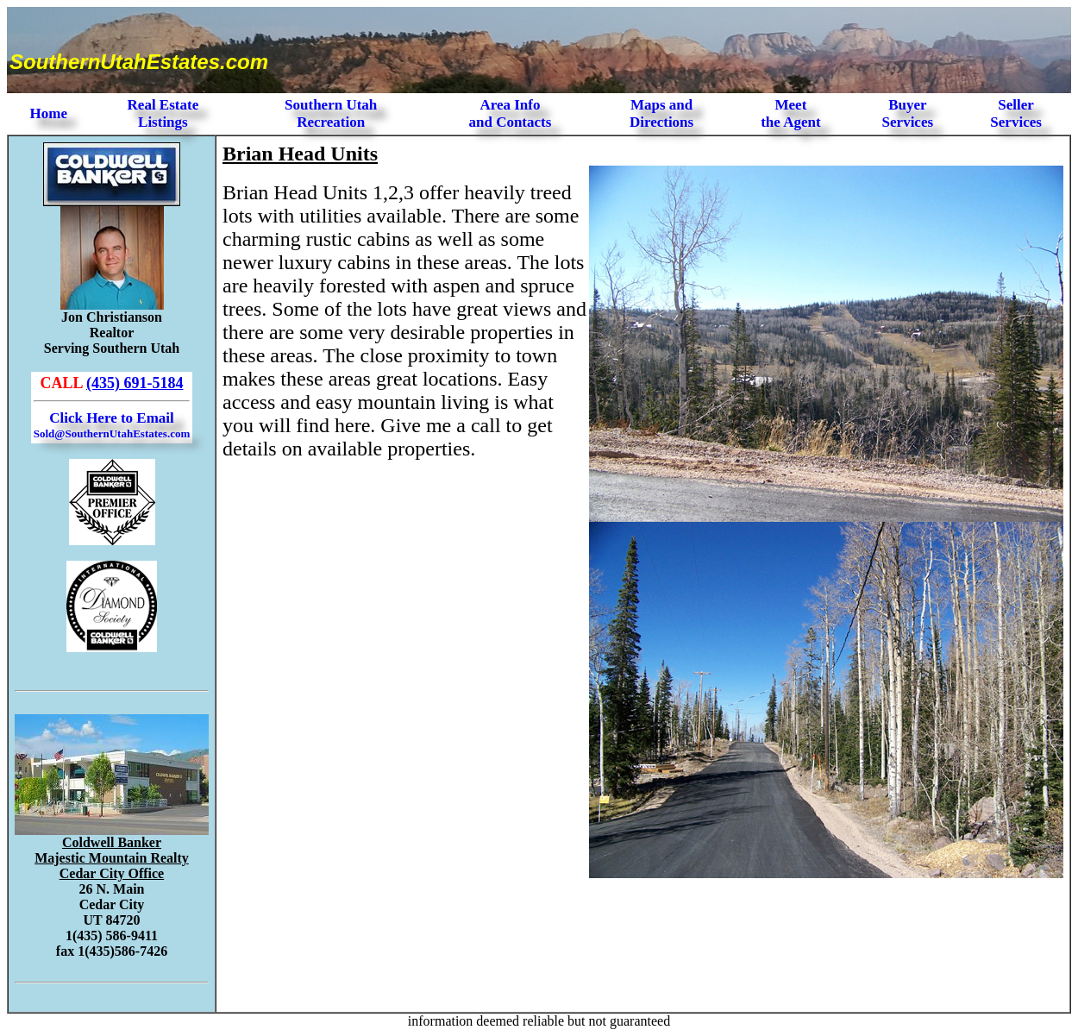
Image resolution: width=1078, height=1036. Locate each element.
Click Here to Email (112, 425)
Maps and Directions (661, 113)
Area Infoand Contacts (509, 113)
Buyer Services (907, 113)
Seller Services (1015, 113)
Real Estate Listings (163, 113)
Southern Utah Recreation (331, 113)
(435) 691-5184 (134, 383)
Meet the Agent (790, 113)
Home (48, 113)
